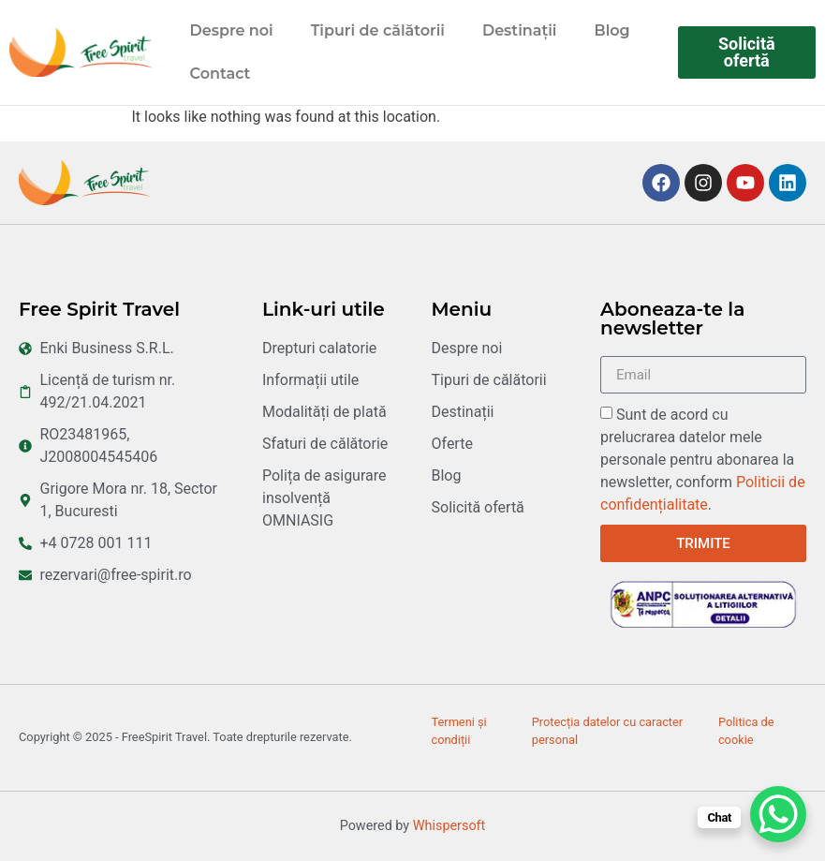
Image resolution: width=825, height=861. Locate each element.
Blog (611, 30)
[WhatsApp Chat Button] (778, 814)
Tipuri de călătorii (378, 30)
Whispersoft (449, 826)
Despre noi (231, 30)
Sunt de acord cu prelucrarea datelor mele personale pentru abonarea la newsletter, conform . (702, 459)
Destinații (519, 30)
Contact (220, 73)
